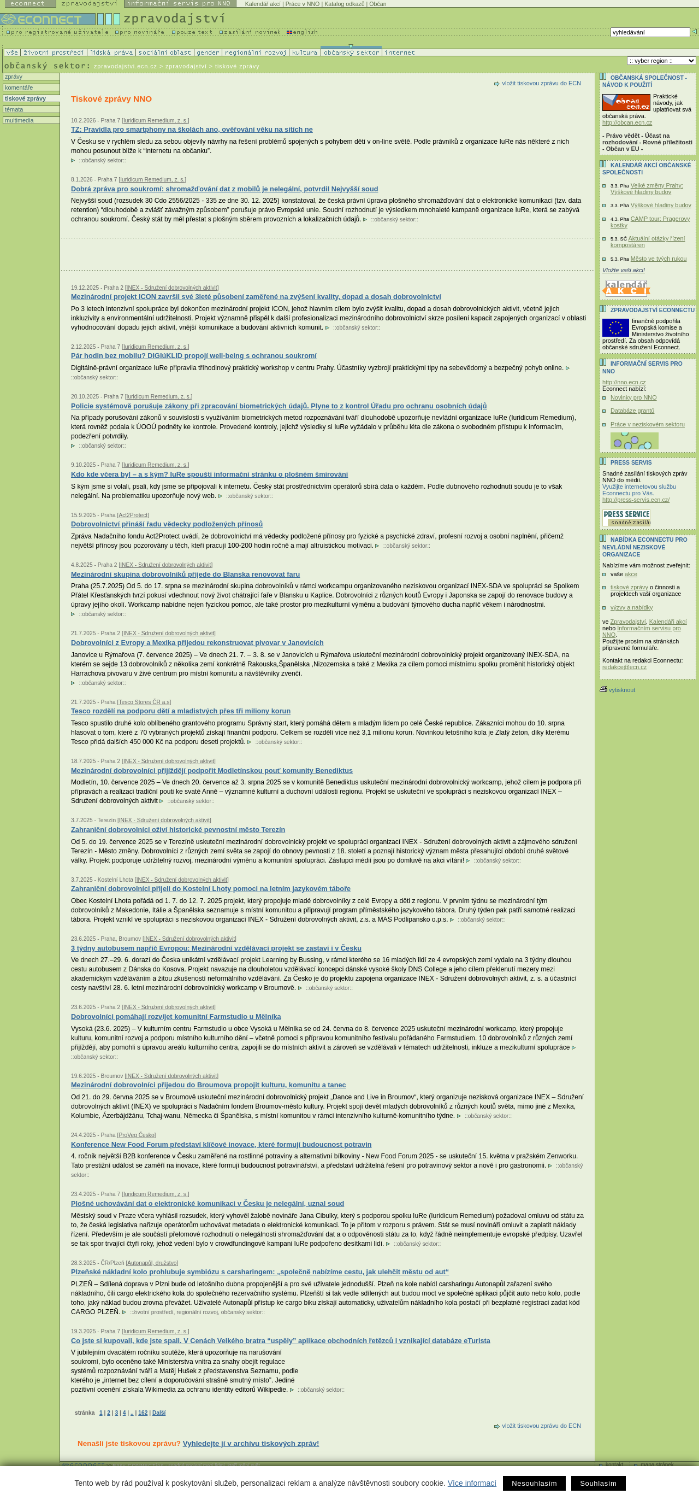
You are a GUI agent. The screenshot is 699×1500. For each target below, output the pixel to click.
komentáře (18, 87)
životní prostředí (153, 1312)
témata (13, 109)
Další (158, 1413)
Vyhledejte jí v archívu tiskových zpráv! (251, 1443)
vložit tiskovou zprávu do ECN (541, 83)
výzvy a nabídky (632, 607)
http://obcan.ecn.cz (627, 122)
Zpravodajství (628, 621)
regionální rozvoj (197, 1312)
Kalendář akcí (263, 4)
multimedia (18, 120)
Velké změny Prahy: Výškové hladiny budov (647, 188)
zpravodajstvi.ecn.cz (125, 66)
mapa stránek (657, 1465)
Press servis (631, 463)
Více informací (472, 1483)
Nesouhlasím (534, 1483)
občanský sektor (102, 160)
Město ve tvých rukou (659, 258)
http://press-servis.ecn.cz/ (636, 499)
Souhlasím (598, 1483)
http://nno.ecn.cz (624, 382)
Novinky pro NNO (634, 397)
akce (631, 574)
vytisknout (617, 690)
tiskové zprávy (24, 98)
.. (132, 1413)
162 (142, 1413)
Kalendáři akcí (668, 621)
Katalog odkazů (344, 4)
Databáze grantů (632, 410)
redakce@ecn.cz (624, 667)
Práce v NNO (303, 4)
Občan (377, 4)
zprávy (12, 76)
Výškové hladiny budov (661, 205)
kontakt (614, 1465)
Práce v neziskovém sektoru (648, 424)
